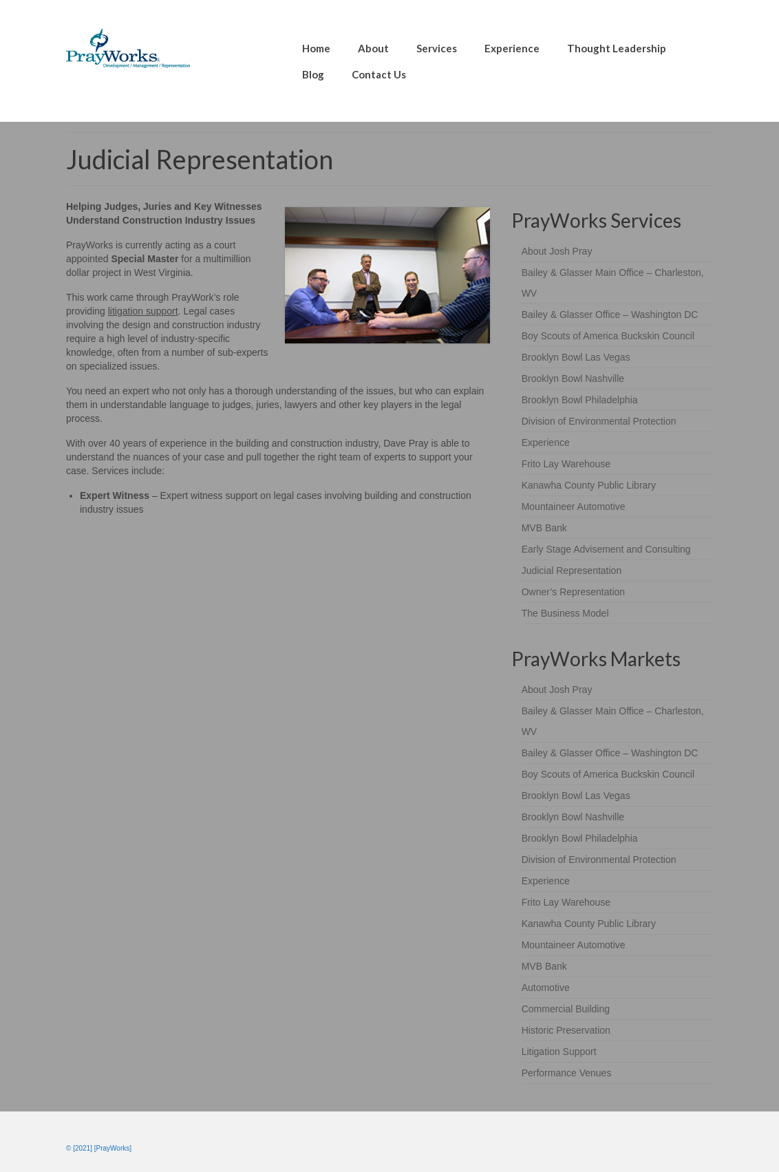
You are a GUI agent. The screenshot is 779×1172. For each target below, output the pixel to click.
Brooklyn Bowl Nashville (573, 378)
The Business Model (565, 613)
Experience (546, 442)
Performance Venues (567, 1072)
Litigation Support (559, 1051)
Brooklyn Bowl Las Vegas (576, 357)
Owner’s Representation (573, 591)
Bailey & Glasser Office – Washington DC (610, 314)
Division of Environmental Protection (599, 421)
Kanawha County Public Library (589, 485)
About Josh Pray (557, 251)
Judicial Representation (572, 570)
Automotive (546, 987)
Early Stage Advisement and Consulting (606, 549)
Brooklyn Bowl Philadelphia (580, 399)
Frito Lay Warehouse (566, 463)
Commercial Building (566, 1008)
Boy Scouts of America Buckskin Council (608, 335)
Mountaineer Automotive (574, 506)
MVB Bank (544, 527)
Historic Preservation (566, 1030)
